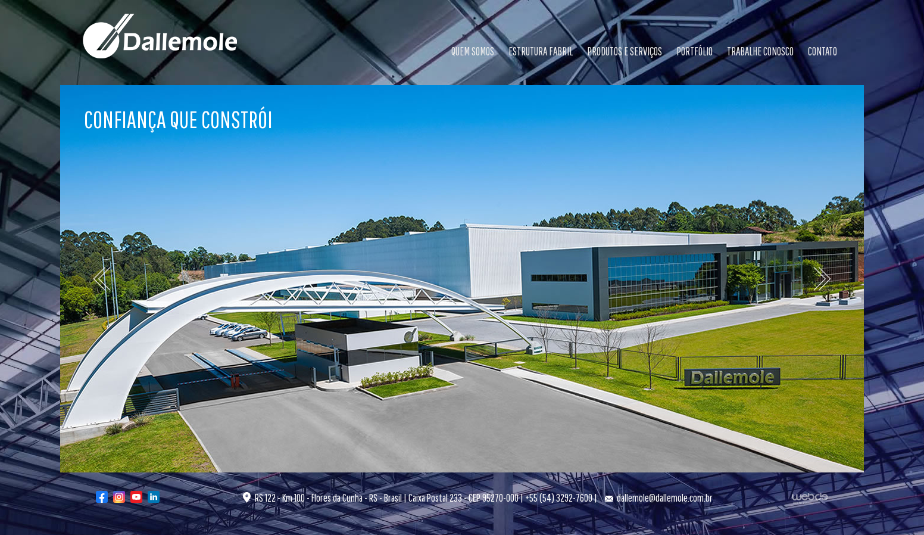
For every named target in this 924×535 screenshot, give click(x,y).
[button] (120, 278)
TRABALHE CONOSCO (760, 51)
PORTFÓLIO (694, 51)
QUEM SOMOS (472, 51)
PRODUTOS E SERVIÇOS (624, 51)
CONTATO (822, 51)
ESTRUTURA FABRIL (540, 51)
